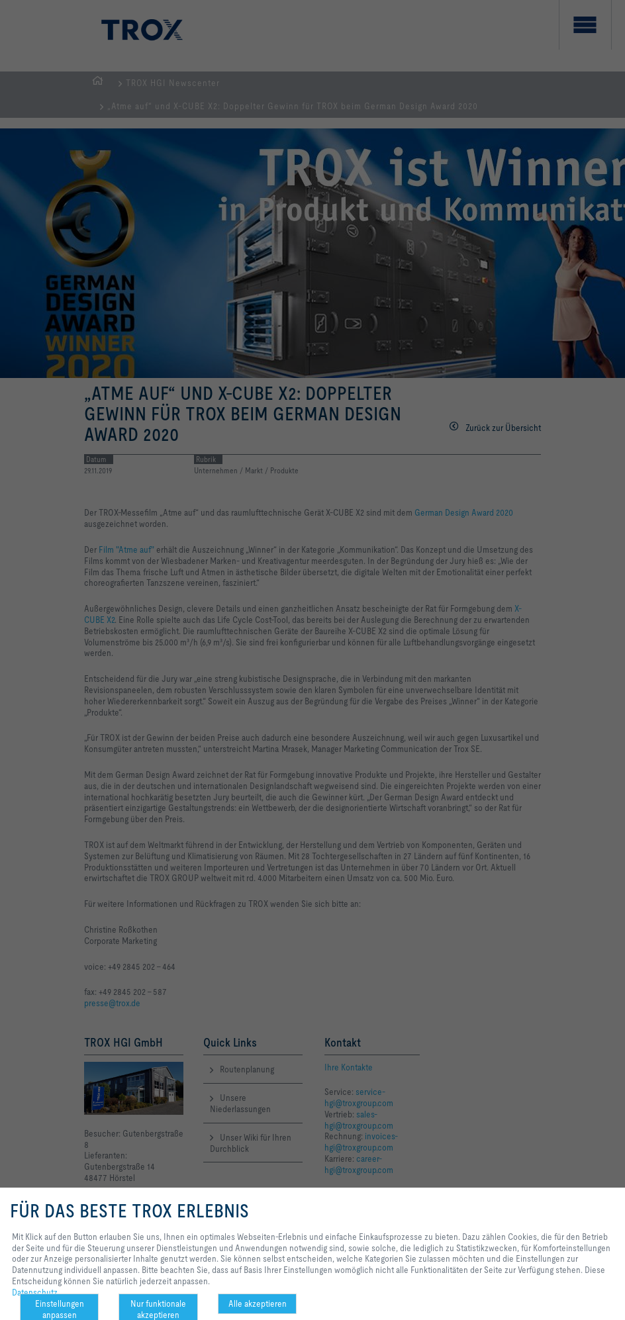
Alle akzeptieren (257, 1303)
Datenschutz (35, 1292)
